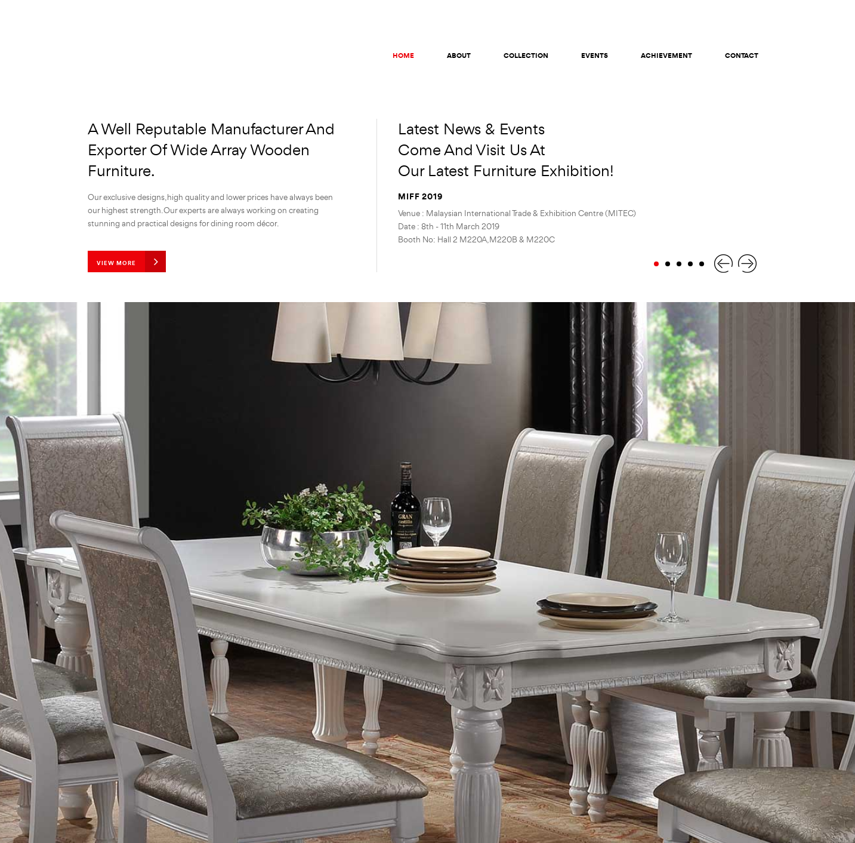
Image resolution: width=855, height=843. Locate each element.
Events (594, 55)
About (459, 55)
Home (403, 55)
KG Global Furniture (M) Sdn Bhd (124, 53)
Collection (526, 55)
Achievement (666, 55)
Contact (741, 55)
